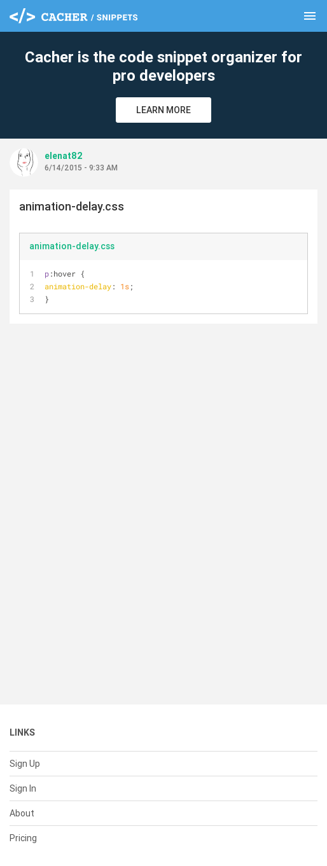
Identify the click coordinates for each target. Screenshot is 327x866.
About (22, 813)
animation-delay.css (72, 246)
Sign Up (25, 763)
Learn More (163, 110)
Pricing (23, 838)
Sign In (23, 788)
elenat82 (64, 156)
